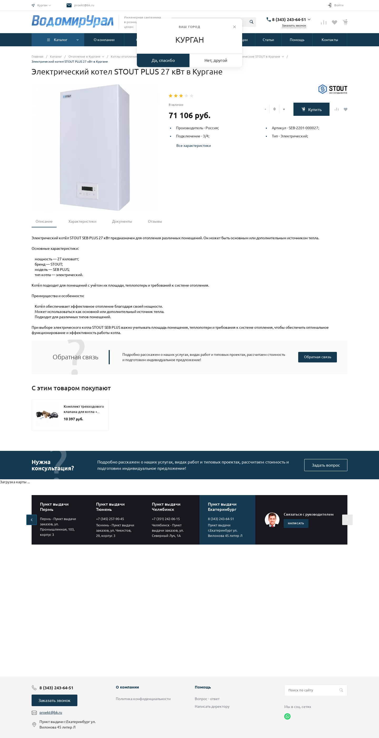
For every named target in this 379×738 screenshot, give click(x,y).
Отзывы (155, 221)
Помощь (203, 687)
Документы (122, 221)
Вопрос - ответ (207, 699)
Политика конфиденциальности (143, 699)
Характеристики (82, 221)
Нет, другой (216, 60)
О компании (127, 687)
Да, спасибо (163, 60)
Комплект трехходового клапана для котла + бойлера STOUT (84, 412)
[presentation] (31, 520)
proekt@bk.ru (84, 5)
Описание (44, 221)
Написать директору (212, 706)
